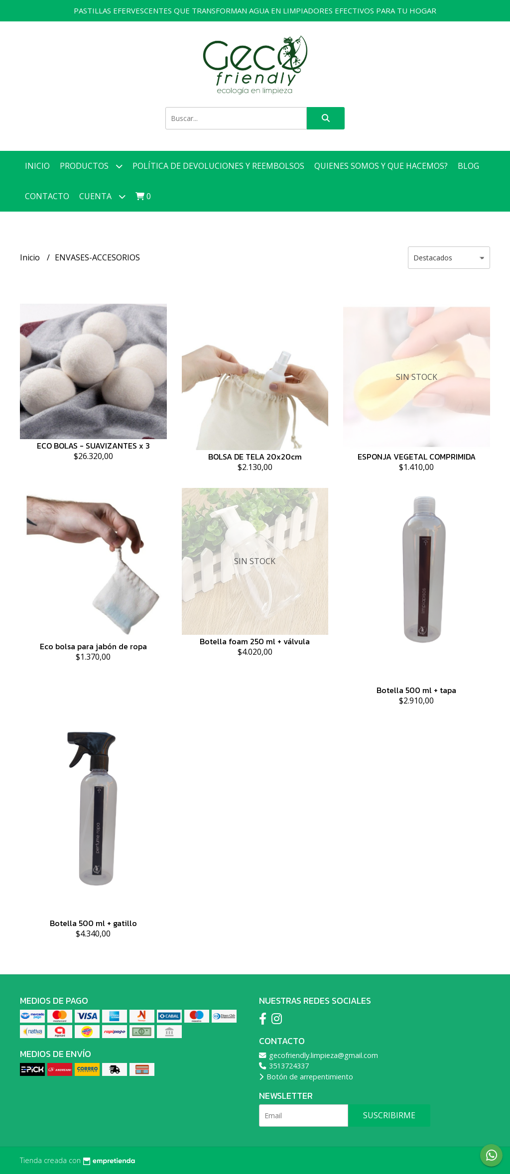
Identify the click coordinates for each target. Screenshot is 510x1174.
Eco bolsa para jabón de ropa (93, 646)
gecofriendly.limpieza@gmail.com (318, 1055)
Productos (91, 166)
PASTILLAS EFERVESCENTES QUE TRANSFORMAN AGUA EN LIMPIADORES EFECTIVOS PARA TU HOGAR (255, 10)
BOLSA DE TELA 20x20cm (255, 457)
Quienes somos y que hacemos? (381, 165)
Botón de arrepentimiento (306, 1076)
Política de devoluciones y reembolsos (218, 165)
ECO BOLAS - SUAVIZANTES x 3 (93, 446)
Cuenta (102, 196)
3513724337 (284, 1065)
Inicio (37, 165)
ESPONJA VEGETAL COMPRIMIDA (417, 457)
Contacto (47, 196)
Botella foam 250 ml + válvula (255, 641)
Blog (468, 165)
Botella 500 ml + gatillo (93, 923)
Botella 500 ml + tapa (416, 690)
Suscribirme (389, 1115)
